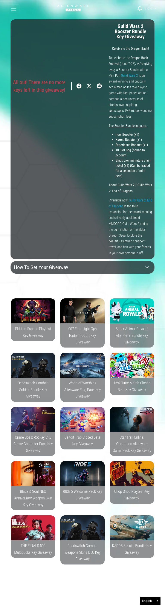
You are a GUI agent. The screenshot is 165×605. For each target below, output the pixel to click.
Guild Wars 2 (129, 75)
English (147, 600)
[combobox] (150, 601)
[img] (141, 8)
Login (151, 8)
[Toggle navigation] (14, 8)
